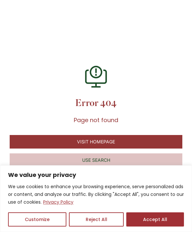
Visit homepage (96, 141)
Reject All (96, 219)
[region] (96, 198)
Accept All (155, 219)
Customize (37, 219)
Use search (96, 160)
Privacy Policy (58, 202)
